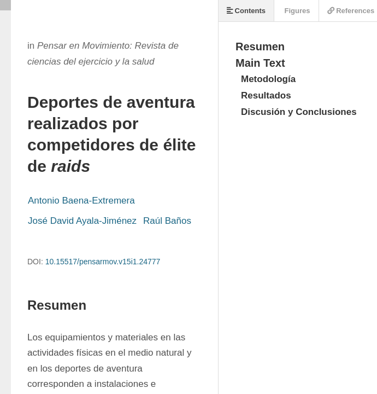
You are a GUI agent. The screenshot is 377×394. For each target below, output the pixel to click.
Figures (296, 11)
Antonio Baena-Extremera (81, 200)
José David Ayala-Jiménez (82, 221)
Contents (246, 11)
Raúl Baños (167, 221)
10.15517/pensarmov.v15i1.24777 (103, 261)
